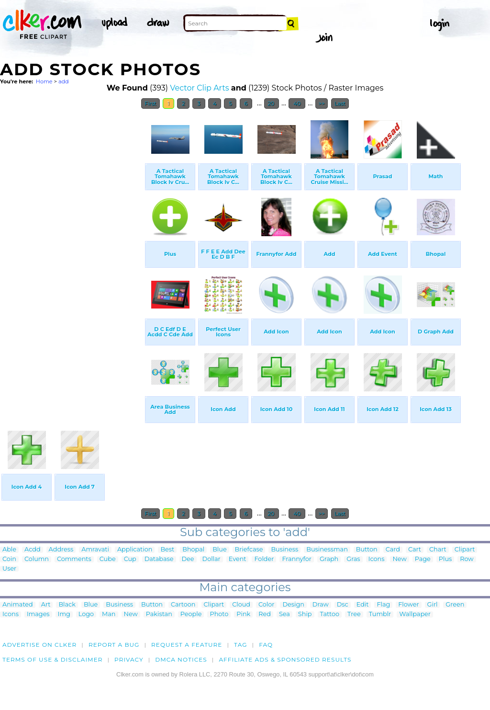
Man (108, 614)
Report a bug (114, 644)
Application (134, 550)
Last (339, 103)
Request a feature (186, 644)
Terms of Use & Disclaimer (52, 659)
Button (367, 550)
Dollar (211, 559)
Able (9, 550)
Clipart (465, 550)
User (9, 569)
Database (159, 559)
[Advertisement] (72, 257)
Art (46, 605)
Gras (353, 559)
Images (38, 614)
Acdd (32, 550)
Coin (9, 559)
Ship (305, 614)
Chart (437, 550)
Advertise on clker (39, 644)
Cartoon (183, 605)
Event (237, 559)
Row (466, 559)
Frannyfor (297, 559)
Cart (414, 550)
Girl (432, 605)
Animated (17, 605)
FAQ (266, 644)
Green (454, 605)
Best (167, 550)
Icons (376, 559)
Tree (354, 614)
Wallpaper (415, 614)
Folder (264, 559)
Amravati (95, 550)
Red (264, 614)
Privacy (129, 659)
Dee (188, 559)
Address (61, 550)
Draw (320, 605)
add (63, 81)
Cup (130, 559)
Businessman (327, 550)
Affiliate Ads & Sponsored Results (285, 659)
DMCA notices (181, 659)
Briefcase (249, 550)
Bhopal (193, 550)
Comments (74, 559)
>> (322, 103)
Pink (243, 614)
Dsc (342, 605)
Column (36, 559)
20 (271, 103)
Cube (108, 559)
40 (297, 103)
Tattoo (330, 614)
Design (293, 605)
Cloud (241, 605)
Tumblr (380, 614)
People (191, 614)
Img (64, 614)
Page (423, 559)
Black (66, 605)
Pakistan (159, 614)
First (150, 103)
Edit (362, 605)
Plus (445, 559)
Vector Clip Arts (199, 87)
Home (44, 81)
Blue (219, 550)
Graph (329, 559)
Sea (284, 614)
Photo (219, 614)
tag (240, 644)
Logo (86, 614)
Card (393, 550)
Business (284, 550)
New (399, 559)
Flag (383, 605)
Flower (408, 605)
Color (266, 605)
